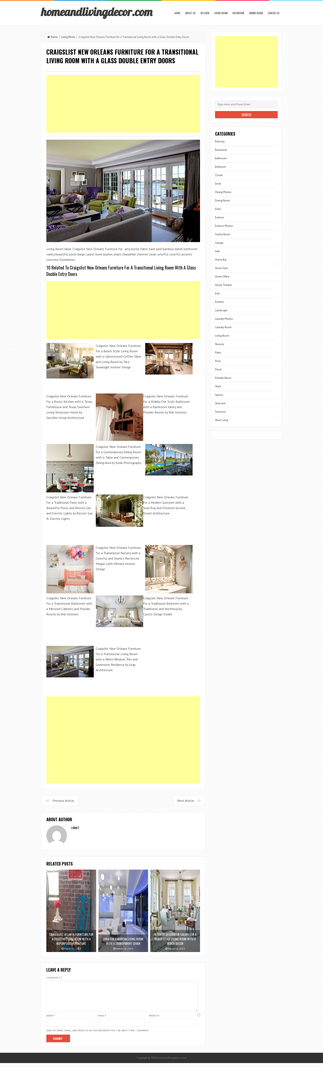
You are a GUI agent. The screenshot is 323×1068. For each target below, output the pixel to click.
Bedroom (220, 167)
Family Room (222, 234)
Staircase (220, 403)
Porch (218, 369)
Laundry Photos (224, 319)
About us (190, 13)
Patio (218, 352)
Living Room (221, 13)
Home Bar (221, 259)
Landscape (221, 310)
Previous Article (63, 801)
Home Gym (221, 268)
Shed (218, 386)
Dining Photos (223, 192)
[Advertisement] (123, 104)
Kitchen (205, 13)
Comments (54, 977)
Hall (217, 251)
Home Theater (223, 285)
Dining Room (256, 13)
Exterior (219, 217)
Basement (221, 150)
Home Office (222, 276)
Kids (217, 293)
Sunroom (220, 411)
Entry (218, 209)
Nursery (219, 344)
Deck (218, 183)
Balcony (220, 141)
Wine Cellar (221, 420)
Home (177, 13)
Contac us (274, 13)
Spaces (219, 395)
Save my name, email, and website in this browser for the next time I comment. (97, 1035)
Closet (219, 175)
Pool (218, 361)
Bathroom (238, 13)
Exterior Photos (224, 226)
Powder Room (223, 378)
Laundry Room (223, 327)
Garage (219, 243)
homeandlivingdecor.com (96, 12)
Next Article (185, 801)
